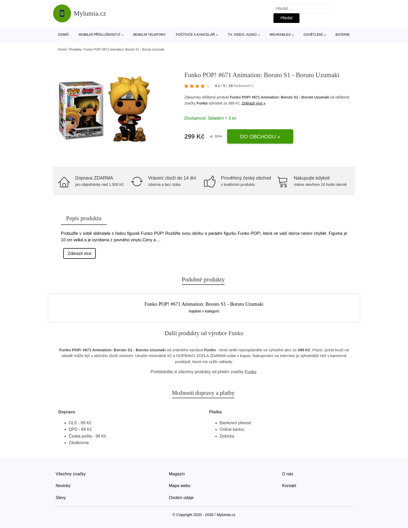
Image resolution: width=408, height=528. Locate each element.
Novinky (63, 485)
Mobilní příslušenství (99, 34)
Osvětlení (313, 34)
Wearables (280, 34)
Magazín (177, 474)
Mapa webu (179, 485)
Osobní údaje (181, 497)
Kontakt (289, 485)
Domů (63, 34)
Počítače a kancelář (195, 34)
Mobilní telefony (149, 34)
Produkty (75, 49)
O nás (287, 474)
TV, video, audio (242, 34)
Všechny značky (71, 474)
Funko (202, 103)
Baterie (342, 34)
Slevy (61, 497)
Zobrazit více (80, 253)
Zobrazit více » (254, 103)
